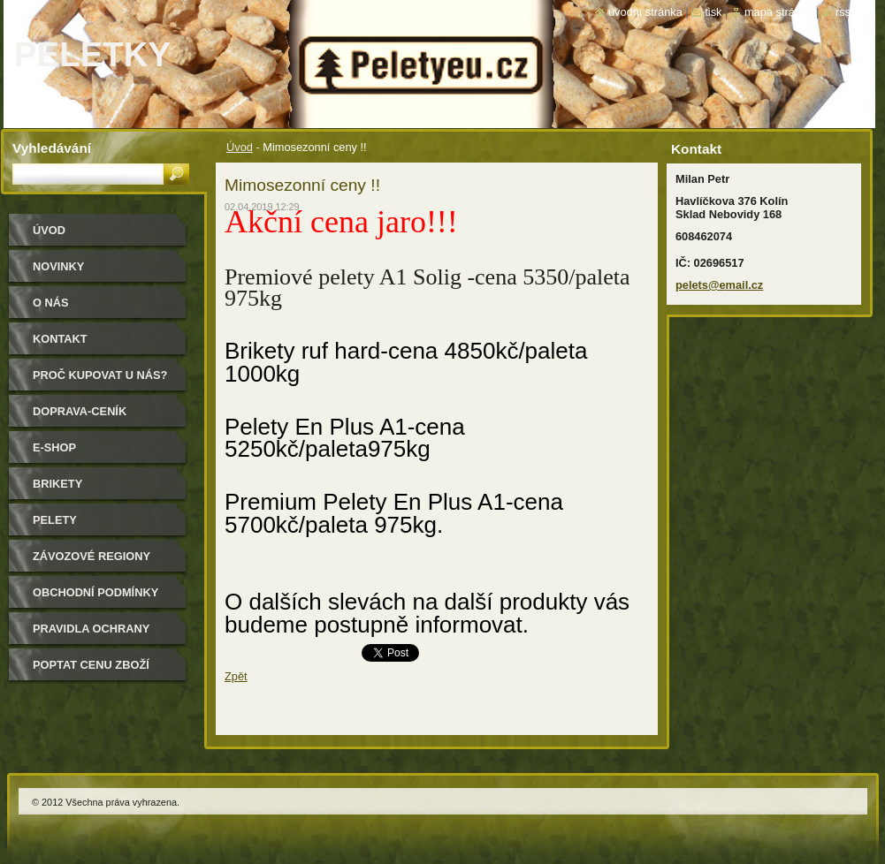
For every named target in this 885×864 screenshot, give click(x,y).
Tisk (713, 12)
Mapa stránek (778, 12)
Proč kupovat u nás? (100, 375)
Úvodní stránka (645, 12)
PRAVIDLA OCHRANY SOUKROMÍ (91, 635)
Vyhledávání (51, 147)
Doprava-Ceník (79, 411)
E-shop (54, 447)
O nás (51, 302)
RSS (843, 12)
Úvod (239, 147)
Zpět (236, 676)
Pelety (55, 520)
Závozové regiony (91, 556)
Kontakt (60, 338)
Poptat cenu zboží (91, 664)
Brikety (57, 483)
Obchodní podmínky (95, 592)
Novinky (58, 266)
